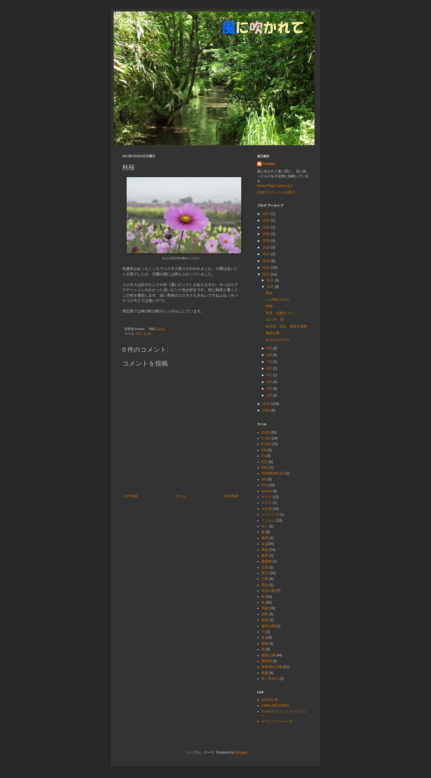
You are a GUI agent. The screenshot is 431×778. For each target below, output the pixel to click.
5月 (270, 375)
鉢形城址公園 (271, 667)
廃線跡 (266, 661)
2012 (267, 268)
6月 (270, 368)
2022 (267, 220)
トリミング (270, 514)
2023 (267, 214)
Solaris (266, 491)
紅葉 (264, 567)
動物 (264, 643)
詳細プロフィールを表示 (276, 192)
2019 (267, 241)
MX (264, 479)
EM (264, 450)
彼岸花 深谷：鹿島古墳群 (286, 326)
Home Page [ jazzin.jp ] (274, 186)
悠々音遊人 (270, 679)
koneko (269, 164)
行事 (264, 579)
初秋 (264, 614)
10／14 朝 (275, 320)
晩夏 (264, 673)
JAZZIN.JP (269, 700)
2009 (267, 410)
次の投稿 (130, 496)
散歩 (269, 293)
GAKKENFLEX (272, 473)
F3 (263, 456)
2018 (267, 247)
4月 (270, 382)
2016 (267, 261)
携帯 (264, 556)
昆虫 (264, 585)
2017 (267, 254)
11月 (271, 280)
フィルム (268, 520)
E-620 (266, 444)
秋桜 (269, 306)
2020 (267, 234)
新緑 (264, 620)
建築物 (266, 561)
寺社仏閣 (268, 591)
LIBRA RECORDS (275, 706)
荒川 (264, 573)
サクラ (266, 497)
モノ (264, 526)
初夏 (264, 608)
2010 (267, 404)
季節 (264, 550)
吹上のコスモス (278, 340)
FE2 (264, 462)
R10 (138, 333)
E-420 (266, 438)
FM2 (264, 468)
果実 (264, 538)
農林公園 (272, 333)
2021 (267, 227)
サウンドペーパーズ (276, 721)
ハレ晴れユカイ (278, 299)
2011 (267, 274)
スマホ (266, 503)
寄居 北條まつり (279, 313)
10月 (271, 287)
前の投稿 (231, 496)
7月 (270, 362)
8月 (270, 355)
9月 (270, 348)
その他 (266, 509)
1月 (270, 395)
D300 (265, 433)
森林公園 (268, 626)
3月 (270, 389)
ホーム (181, 496)
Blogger (241, 752)
